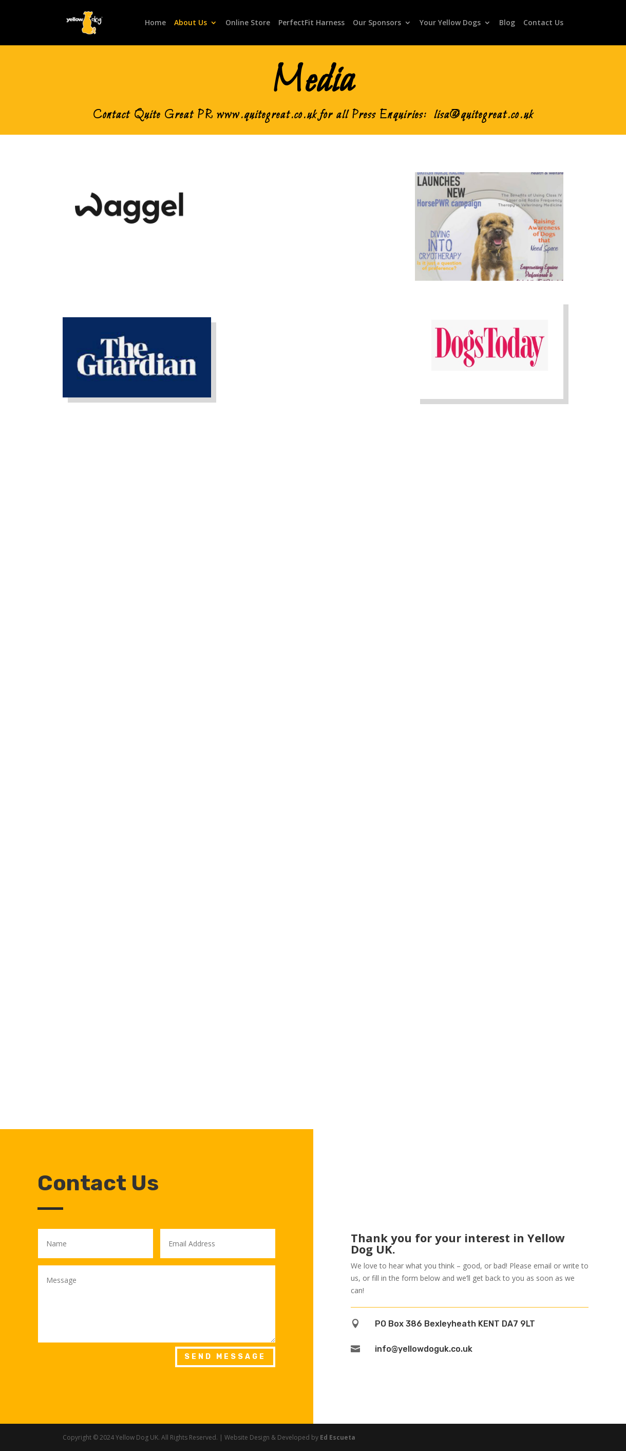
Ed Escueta (337, 1437)
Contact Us (543, 23)
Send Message (225, 1356)
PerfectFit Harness (311, 23)
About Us (190, 23)
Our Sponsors (377, 23)
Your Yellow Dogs (450, 23)
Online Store (247, 23)
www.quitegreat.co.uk (266, 115)
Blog (507, 23)
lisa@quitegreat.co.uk (483, 115)
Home (155, 23)
